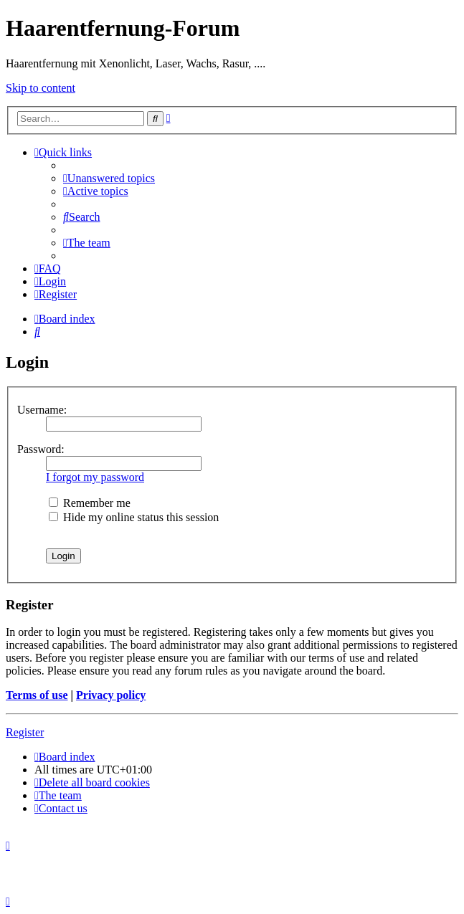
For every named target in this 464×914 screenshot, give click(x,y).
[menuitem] (109, 178)
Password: (41, 449)
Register (25, 732)
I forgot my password (95, 477)
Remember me (90, 503)
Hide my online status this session (134, 517)
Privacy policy (111, 695)
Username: (42, 410)
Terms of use (37, 695)
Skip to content (40, 88)
